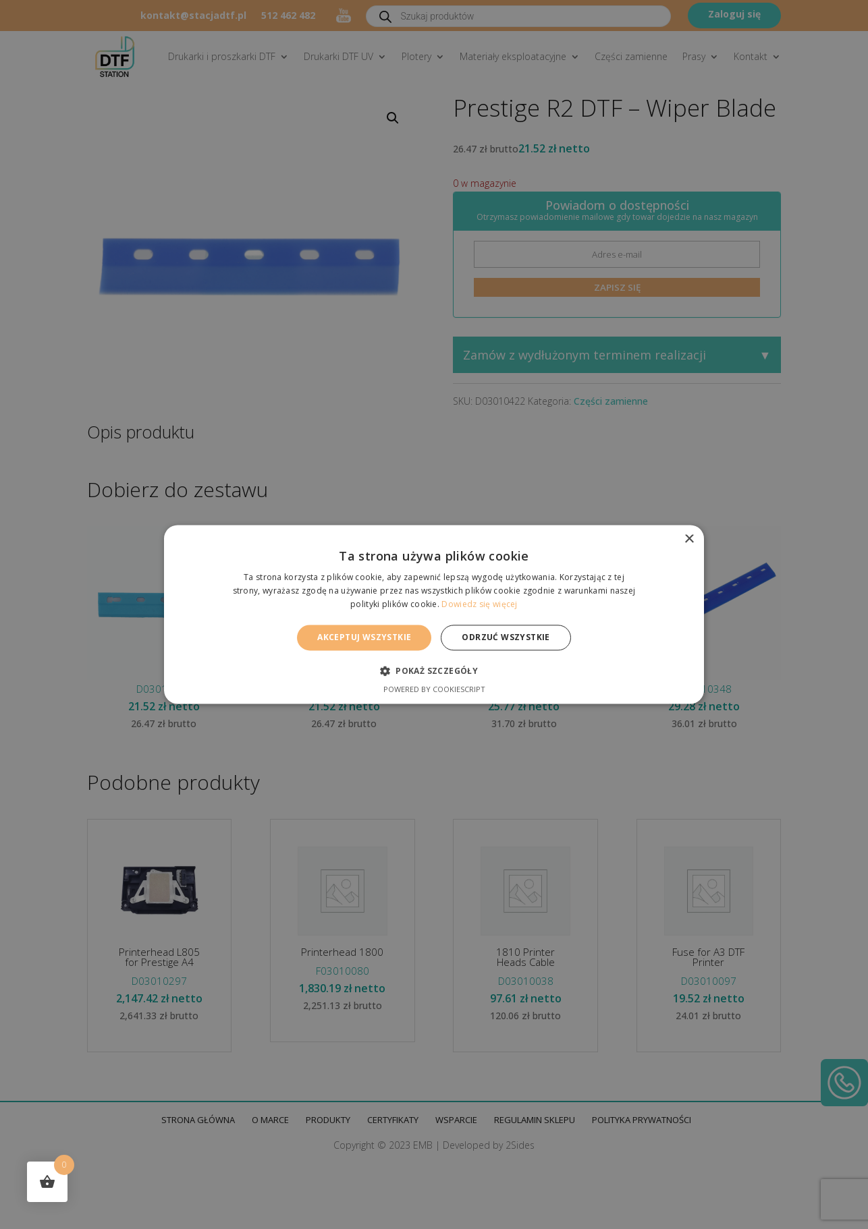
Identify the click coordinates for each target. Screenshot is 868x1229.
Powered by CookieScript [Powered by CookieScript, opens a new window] (434, 690)
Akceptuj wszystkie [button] (364, 637)
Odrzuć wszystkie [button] (505, 637)
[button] (434, 671)
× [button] (689, 539)
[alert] (434, 614)
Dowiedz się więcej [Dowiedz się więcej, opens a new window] (479, 604)
